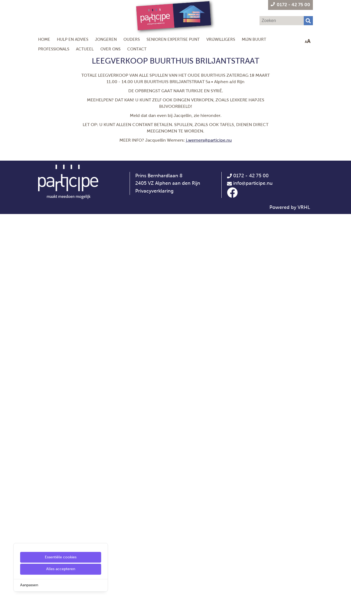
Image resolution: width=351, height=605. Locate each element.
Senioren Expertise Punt (173, 39)
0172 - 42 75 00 (248, 566)
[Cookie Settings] (6, 597)
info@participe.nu (253, 574)
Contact (137, 49)
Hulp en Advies (72, 39)
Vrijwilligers (220, 39)
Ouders (131, 39)
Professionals (53, 49)
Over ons (110, 49)
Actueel (85, 49)
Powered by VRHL (289, 598)
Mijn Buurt (254, 39)
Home (44, 39)
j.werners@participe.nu (209, 140)
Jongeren (106, 39)
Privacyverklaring (154, 582)
